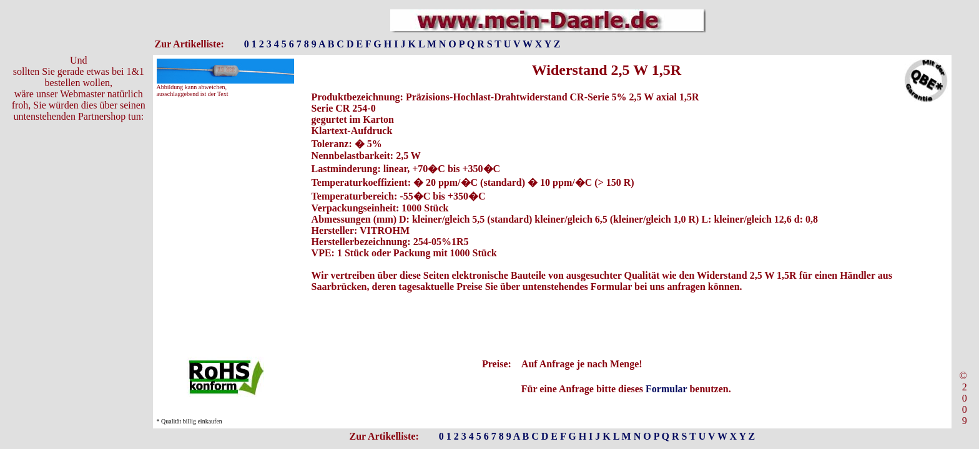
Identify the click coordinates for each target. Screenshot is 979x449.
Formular (666, 389)
